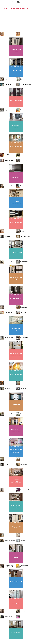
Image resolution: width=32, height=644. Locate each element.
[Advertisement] (16, 15)
